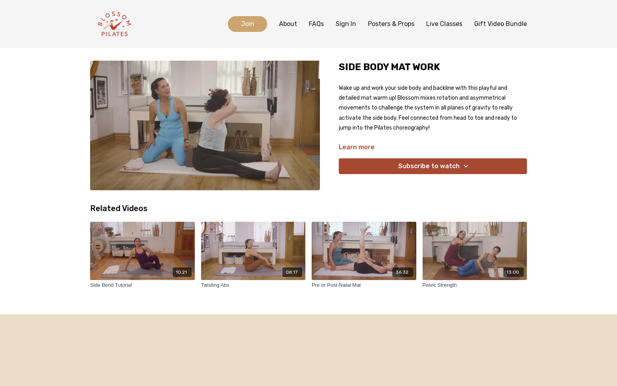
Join (247, 24)
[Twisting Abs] (253, 285)
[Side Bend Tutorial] (142, 285)
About (288, 24)
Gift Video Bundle (500, 24)
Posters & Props (391, 24)
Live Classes (444, 24)
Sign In (346, 24)
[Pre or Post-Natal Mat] (364, 285)
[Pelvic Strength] (475, 285)
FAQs (316, 24)
